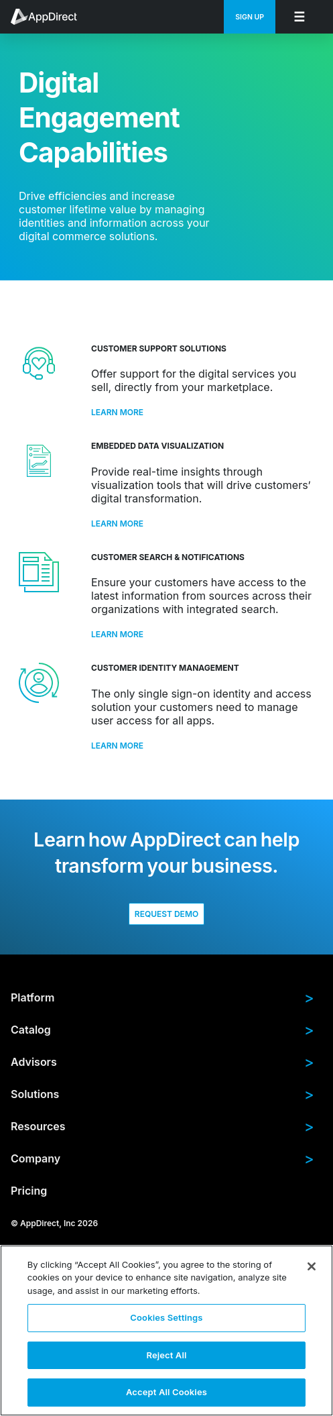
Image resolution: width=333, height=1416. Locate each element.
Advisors (162, 1062)
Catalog (162, 1029)
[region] (166, 1330)
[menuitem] (51, 17)
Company (162, 1158)
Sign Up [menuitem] (249, 17)
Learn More (117, 412)
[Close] (311, 1266)
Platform (162, 997)
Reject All (166, 1355)
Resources (162, 1126)
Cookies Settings (166, 1317)
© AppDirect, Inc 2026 (54, 1222)
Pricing (29, 1190)
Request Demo (166, 914)
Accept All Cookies (166, 1391)
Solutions (162, 1094)
